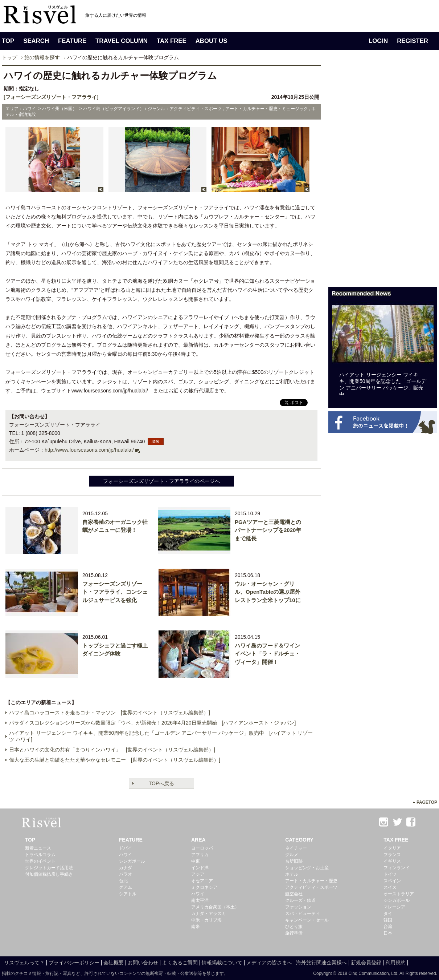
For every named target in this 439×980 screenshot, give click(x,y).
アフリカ (200, 854)
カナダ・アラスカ (208, 913)
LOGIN (378, 40)
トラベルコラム (40, 854)
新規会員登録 (366, 962)
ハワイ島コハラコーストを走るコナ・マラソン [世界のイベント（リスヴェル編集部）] (109, 712)
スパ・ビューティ (302, 913)
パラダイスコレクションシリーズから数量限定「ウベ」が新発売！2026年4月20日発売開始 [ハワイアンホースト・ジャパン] (152, 723)
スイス (390, 887)
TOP (8, 40)
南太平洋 (200, 900)
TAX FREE (171, 40)
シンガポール (132, 861)
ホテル (291, 874)
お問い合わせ (143, 962)
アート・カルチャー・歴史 (311, 880)
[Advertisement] (354, 174)
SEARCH (36, 40)
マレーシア (394, 907)
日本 (387, 933)
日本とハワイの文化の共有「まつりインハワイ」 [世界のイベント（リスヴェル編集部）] (112, 750)
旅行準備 (294, 933)
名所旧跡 (294, 861)
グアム (125, 887)
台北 (123, 880)
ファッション (298, 907)
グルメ (291, 854)
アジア (197, 874)
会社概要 (113, 962)
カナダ (125, 867)
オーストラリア (398, 893)
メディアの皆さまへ (269, 962)
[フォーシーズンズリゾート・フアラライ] (51, 97)
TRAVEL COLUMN (121, 40)
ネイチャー (296, 848)
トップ (9, 57)
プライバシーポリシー (74, 962)
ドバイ (125, 848)
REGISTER (412, 40)
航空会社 (294, 893)
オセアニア (202, 880)
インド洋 (200, 867)
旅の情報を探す (42, 57)
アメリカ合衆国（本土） (215, 907)
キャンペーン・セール (307, 920)
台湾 (387, 926)
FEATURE (72, 40)
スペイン (392, 880)
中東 (195, 861)
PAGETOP (427, 802)
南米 (195, 926)
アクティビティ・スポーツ (311, 887)
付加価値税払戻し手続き (49, 874)
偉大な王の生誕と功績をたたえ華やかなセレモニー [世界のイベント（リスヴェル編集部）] (114, 760)
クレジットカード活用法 (49, 867)
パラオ (125, 874)
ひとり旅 (294, 926)
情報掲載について (222, 962)
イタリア (392, 848)
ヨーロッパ (202, 848)
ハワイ (125, 854)
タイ (387, 913)
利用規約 (395, 962)
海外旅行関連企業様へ (321, 962)
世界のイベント (40, 861)
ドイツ (390, 874)
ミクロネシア (204, 887)
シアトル (127, 893)
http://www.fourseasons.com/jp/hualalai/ (89, 450)
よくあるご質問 (180, 962)
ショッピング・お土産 (307, 867)
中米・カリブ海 (206, 920)
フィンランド (396, 867)
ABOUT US (211, 40)
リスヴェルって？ (24, 962)
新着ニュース (38, 848)
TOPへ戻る (162, 783)
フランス (392, 854)
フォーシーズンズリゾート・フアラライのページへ (161, 481)
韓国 (387, 920)
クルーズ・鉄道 (300, 900)
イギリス (392, 861)
